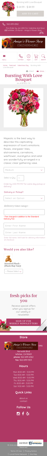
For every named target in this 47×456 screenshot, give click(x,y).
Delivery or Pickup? (13, 192)
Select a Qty (9, 177)
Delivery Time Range (16, 205)
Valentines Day (23, 65)
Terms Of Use (16, 451)
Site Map (33, 454)
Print (30, 71)
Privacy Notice (31, 451)
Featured (12, 65)
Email (40, 71)
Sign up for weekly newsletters (23, 322)
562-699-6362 (13, 24)
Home (5, 65)
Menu (4, 60)
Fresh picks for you (23, 304)
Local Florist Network (18, 454)
